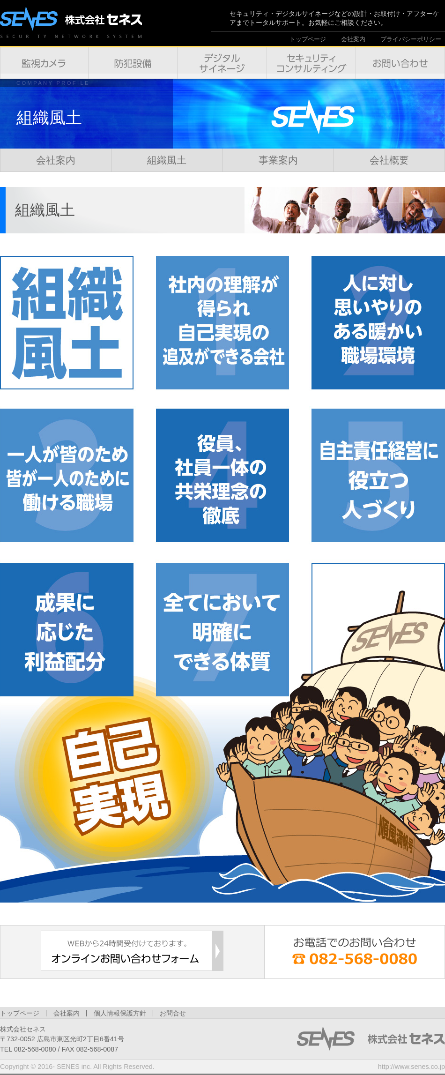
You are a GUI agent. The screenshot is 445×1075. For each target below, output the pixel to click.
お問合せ (173, 1013)
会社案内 (353, 39)
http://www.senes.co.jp (411, 1066)
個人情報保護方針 (120, 1013)
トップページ (307, 39)
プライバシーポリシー (410, 39)
